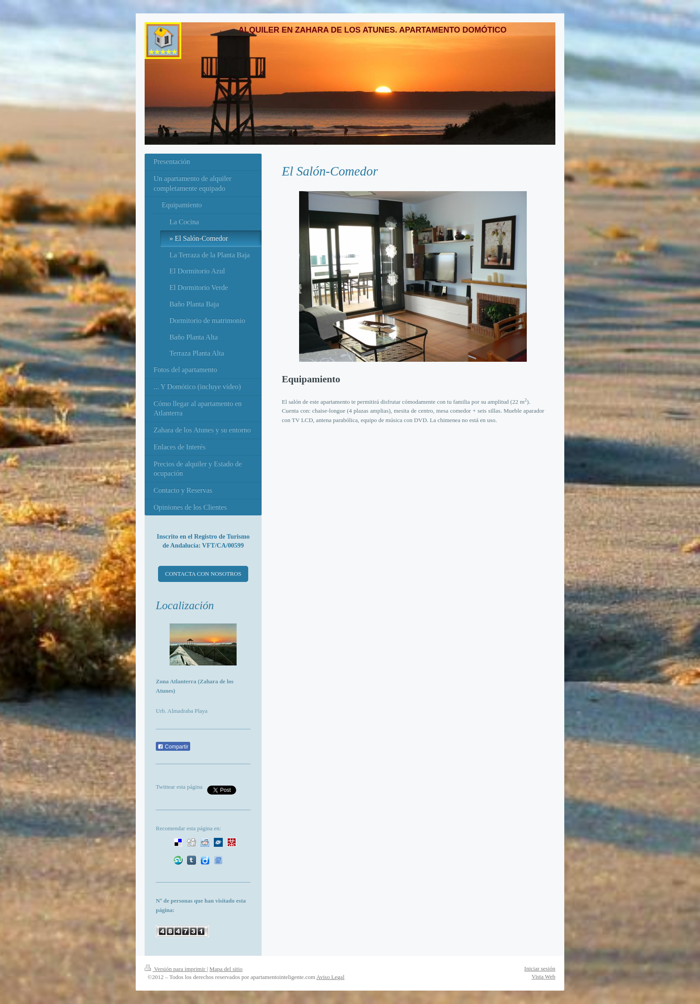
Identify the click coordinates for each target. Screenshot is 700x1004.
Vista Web (543, 976)
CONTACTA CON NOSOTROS (203, 573)
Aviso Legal (331, 977)
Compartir (173, 747)
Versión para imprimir (176, 969)
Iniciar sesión (539, 968)
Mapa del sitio (225, 969)
